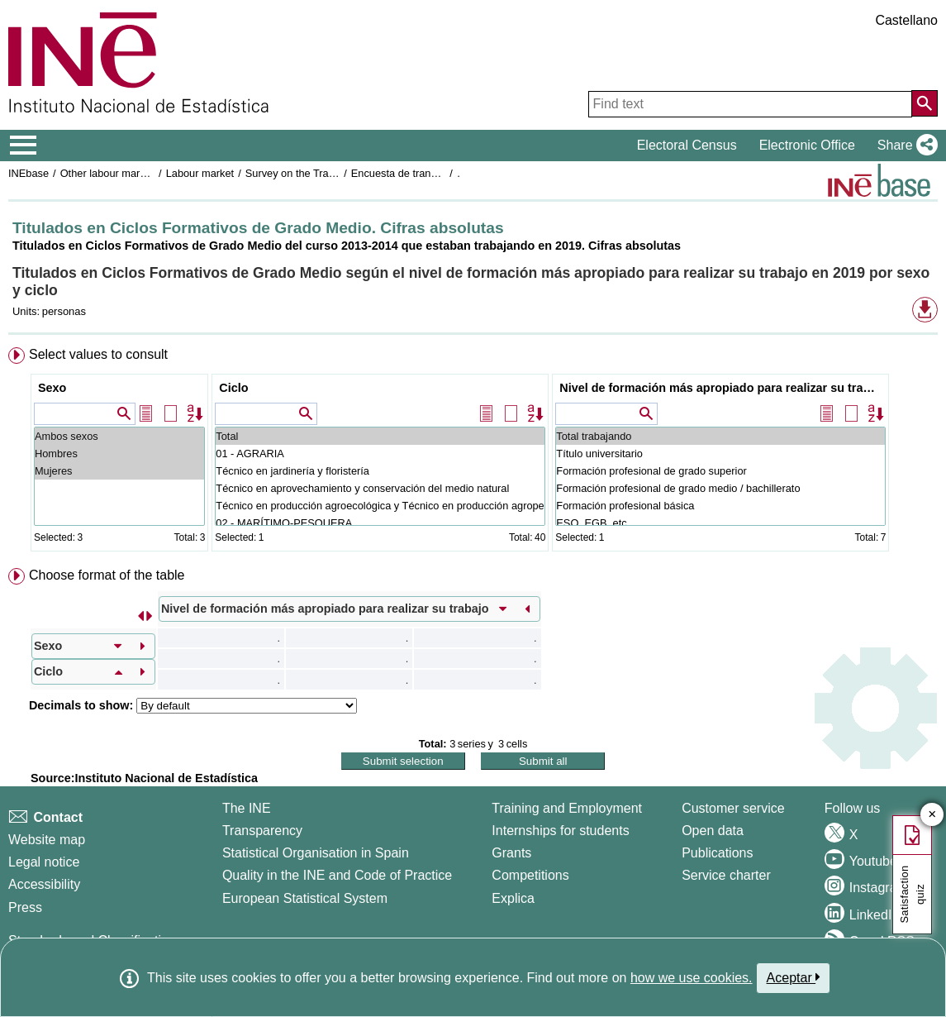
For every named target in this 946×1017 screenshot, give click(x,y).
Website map (46, 840)
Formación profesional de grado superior (720, 471)
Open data (713, 831)
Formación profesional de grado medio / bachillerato (720, 488)
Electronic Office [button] (807, 145)
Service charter (726, 875)
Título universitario (720, 453)
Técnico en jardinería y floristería (380, 471)
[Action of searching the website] (924, 103)
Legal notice (43, 862)
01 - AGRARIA (380, 453)
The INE (246, 808)
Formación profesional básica (720, 505)
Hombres (119, 453)
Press (25, 907)
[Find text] (750, 104)
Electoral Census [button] (687, 145)
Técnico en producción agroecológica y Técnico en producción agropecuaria (380, 505)
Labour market (200, 173)
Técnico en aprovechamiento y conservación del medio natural (380, 488)
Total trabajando (720, 436)
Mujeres (119, 471)
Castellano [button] (906, 20)
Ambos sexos (119, 436)
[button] (904, 145)
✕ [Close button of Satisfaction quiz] (932, 814)
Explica (513, 898)
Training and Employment (567, 808)
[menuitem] (473, 453)
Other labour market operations (133, 173)
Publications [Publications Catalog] (717, 853)
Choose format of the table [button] (107, 575)
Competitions (530, 875)
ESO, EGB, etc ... (720, 523)
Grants (511, 853)
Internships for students (560, 831)
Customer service (733, 808)
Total (380, 436)
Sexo (52, 387)
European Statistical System (304, 898)
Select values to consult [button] (98, 354)
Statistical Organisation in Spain (315, 853)
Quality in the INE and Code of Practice (337, 875)
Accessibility (44, 884)
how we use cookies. (691, 978)
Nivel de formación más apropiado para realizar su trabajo (722, 387)
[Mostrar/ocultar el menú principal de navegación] (23, 145)
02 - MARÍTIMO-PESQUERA (380, 523)
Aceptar (793, 977)
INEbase (28, 173)
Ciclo (233, 387)
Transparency (262, 831)
